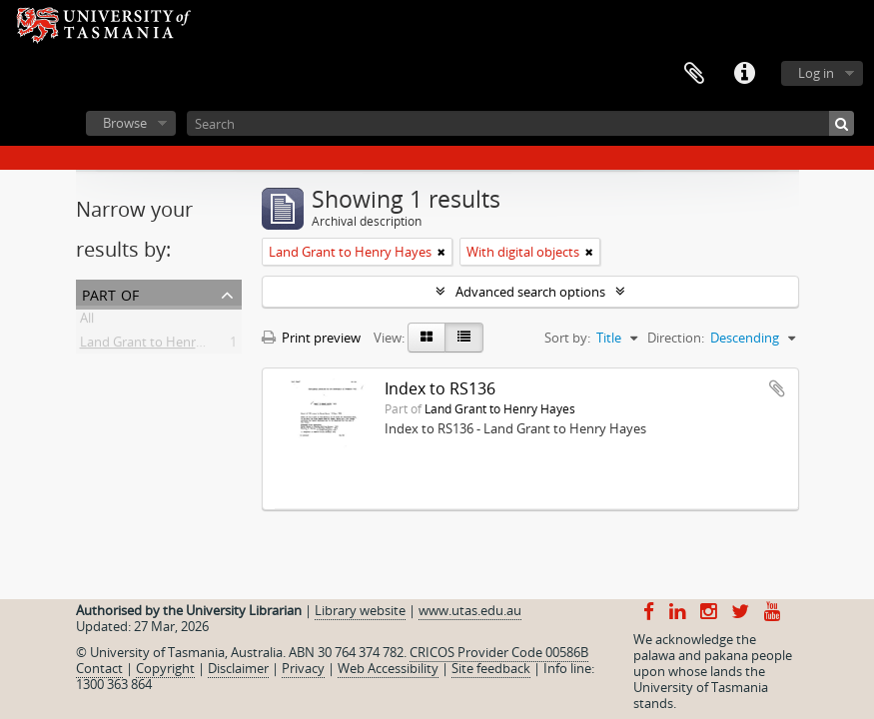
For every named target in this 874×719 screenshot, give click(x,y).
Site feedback (490, 668)
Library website (360, 610)
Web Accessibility (388, 668)
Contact (99, 668)
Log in (816, 73)
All (87, 322)
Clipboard (694, 74)
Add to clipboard (777, 388)
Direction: (675, 338)
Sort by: (567, 338)
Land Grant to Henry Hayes (161, 346)
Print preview (311, 338)
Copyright (165, 668)
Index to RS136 (440, 388)
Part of (110, 293)
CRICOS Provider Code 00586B (499, 652)
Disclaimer (238, 668)
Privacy (303, 668)
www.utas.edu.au (470, 610)
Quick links (744, 74)
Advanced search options (530, 292)
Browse (125, 123)
